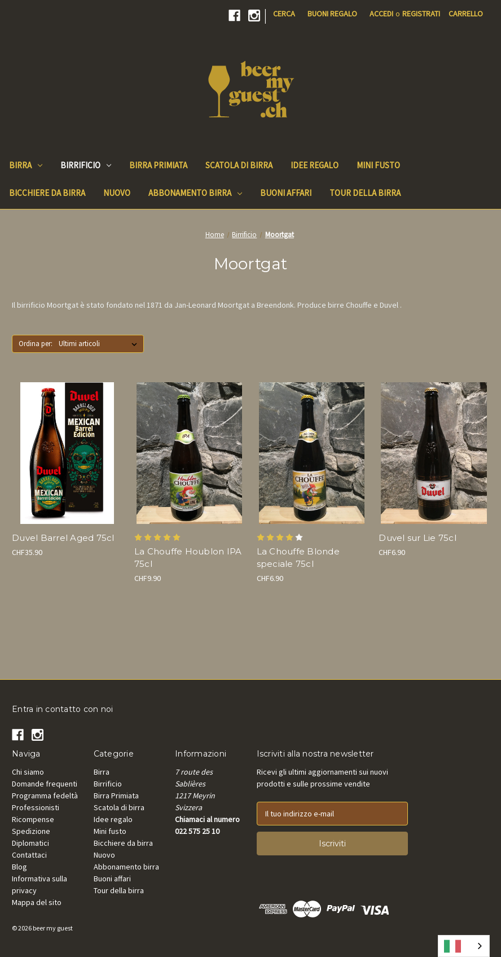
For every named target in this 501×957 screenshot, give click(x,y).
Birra (25, 165)
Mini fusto (110, 831)
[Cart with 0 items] (465, 14)
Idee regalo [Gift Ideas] (315, 165)
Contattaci (29, 855)
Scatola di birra (119, 807)
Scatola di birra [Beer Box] (239, 165)
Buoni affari (112, 878)
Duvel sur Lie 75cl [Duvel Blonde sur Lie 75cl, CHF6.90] (417, 537)
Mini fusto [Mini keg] (378, 165)
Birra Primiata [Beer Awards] (158, 165)
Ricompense (33, 819)
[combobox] (464, 946)
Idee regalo (113, 819)
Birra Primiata (116, 795)
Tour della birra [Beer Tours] (365, 192)
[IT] (463, 946)
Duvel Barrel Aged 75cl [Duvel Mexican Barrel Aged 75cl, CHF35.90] (63, 537)
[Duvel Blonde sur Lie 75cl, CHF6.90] (433, 452)
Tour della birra (119, 890)
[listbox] (100, 343)
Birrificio (85, 165)
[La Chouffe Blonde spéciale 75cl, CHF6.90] (312, 452)
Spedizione (31, 831)
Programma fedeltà (45, 795)
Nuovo (104, 855)
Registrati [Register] (421, 13)
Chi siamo (28, 772)
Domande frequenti (44, 784)
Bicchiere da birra (123, 843)
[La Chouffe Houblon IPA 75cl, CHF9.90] (189, 452)
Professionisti (35, 807)
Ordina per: (35, 343)
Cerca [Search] (284, 13)
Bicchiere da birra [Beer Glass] (47, 192)
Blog (19, 867)
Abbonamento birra (195, 192)
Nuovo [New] (116, 192)
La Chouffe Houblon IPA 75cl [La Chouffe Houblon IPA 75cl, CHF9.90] (188, 558)
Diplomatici (30, 843)
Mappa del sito (36, 902)
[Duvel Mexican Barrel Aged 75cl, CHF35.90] (67, 452)
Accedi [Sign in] (381, 13)
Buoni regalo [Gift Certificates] (332, 13)
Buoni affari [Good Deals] (285, 192)
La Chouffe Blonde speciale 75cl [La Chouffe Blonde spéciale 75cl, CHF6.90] (298, 558)
